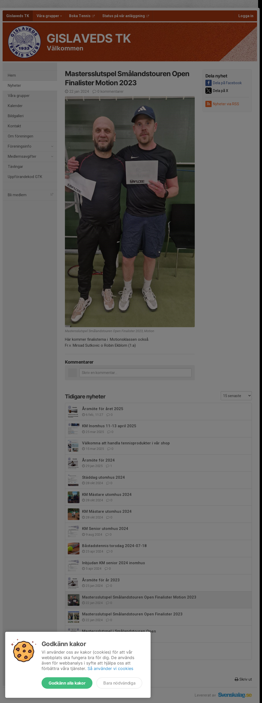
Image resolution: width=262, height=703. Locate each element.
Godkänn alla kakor (67, 683)
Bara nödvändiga (119, 683)
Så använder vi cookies (110, 668)
